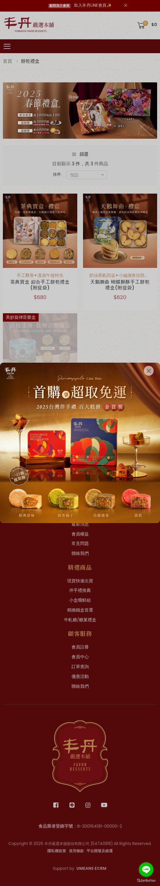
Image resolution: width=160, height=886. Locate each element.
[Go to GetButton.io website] (146, 880)
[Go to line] (146, 869)
